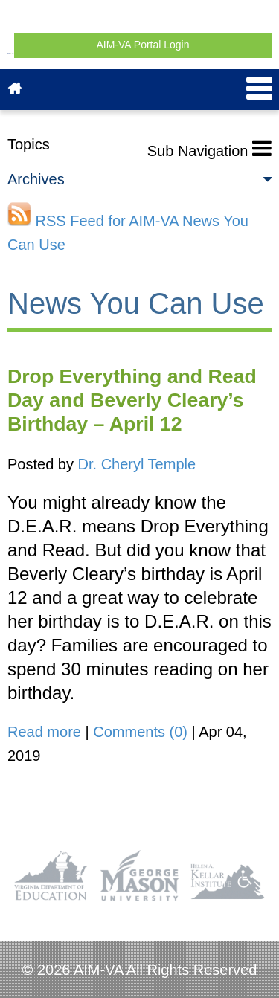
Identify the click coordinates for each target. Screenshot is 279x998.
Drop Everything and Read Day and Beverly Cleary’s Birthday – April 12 (132, 400)
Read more (44, 732)
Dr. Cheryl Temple (137, 464)
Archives (139, 179)
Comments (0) (140, 732)
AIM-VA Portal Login (142, 45)
